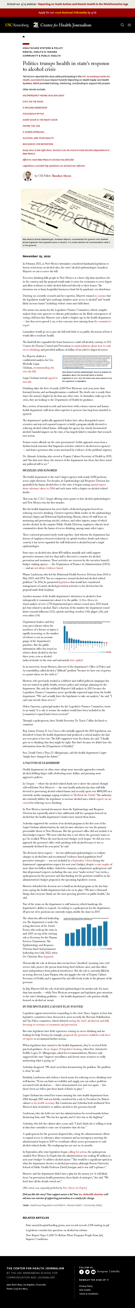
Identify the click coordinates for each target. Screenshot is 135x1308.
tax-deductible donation (91, 1194)
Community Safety (92, 1205)
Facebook (81, 1272)
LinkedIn (114, 1271)
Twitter (87, 1272)
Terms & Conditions (88, 1293)
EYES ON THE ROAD (33, 101)
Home (24, 37)
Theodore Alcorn (61, 176)
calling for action (77, 1152)
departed (48, 956)
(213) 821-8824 (21, 1288)
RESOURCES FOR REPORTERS (38, 144)
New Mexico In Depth (74, 1188)
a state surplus (102, 864)
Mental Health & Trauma (40, 52)
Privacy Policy (86, 1286)
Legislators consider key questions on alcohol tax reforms (54, 165)
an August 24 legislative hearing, (65, 1049)
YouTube (93, 1272)
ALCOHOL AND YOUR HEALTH (38, 138)
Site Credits (85, 1290)
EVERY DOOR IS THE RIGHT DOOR (40, 119)
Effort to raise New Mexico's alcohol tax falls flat (48, 159)
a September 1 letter (82, 860)
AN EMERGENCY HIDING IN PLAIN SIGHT (43, 95)
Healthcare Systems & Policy (43, 48)
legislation (64, 582)
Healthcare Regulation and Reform (48, 1205)
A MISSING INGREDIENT (35, 107)
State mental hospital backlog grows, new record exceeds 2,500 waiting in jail (67, 1225)
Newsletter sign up (92, 1280)
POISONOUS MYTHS (33, 113)
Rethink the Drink (84, 795)
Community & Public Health (42, 55)
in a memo (100, 296)
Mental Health (74, 1205)
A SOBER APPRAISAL (34, 132)
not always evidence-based (48, 568)
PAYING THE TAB (31, 126)
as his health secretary (42, 1103)
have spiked (76, 660)
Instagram (102, 1271)
